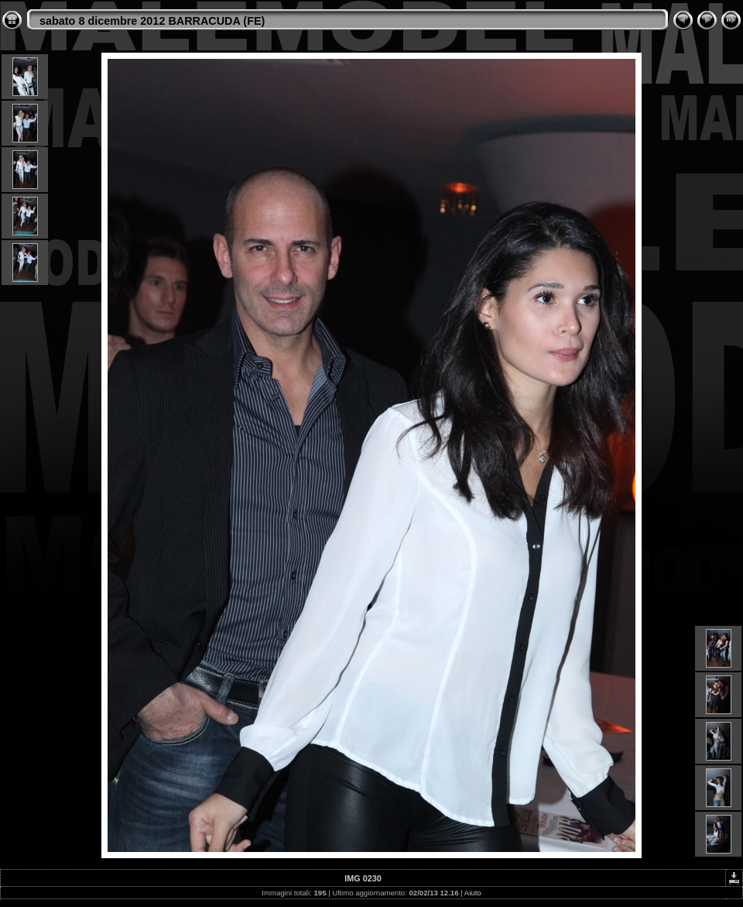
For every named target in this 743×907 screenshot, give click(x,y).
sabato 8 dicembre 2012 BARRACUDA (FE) (152, 21)
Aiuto (472, 892)
